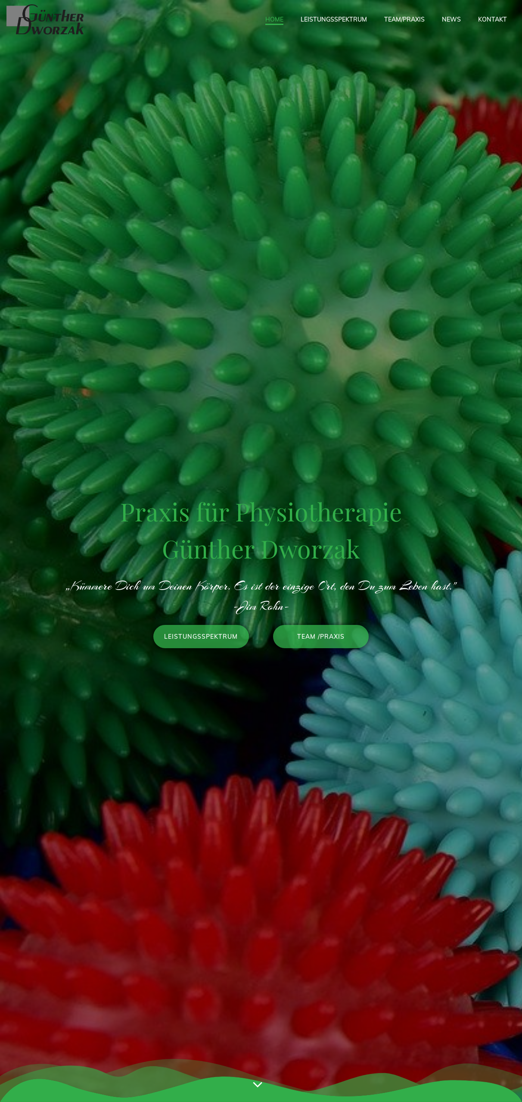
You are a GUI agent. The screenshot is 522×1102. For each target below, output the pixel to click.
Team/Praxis (404, 19)
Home (274, 19)
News (451, 19)
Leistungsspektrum (334, 19)
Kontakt (492, 19)
